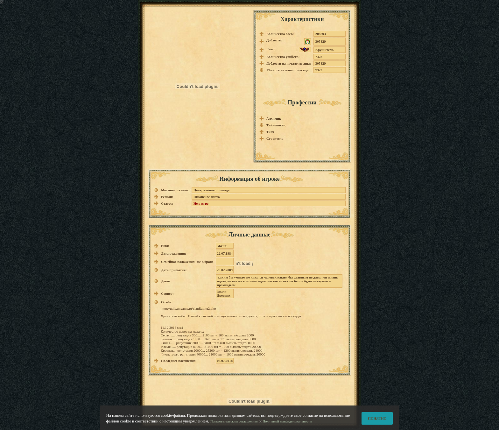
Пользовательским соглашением (234, 423)
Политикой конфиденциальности (287, 423)
